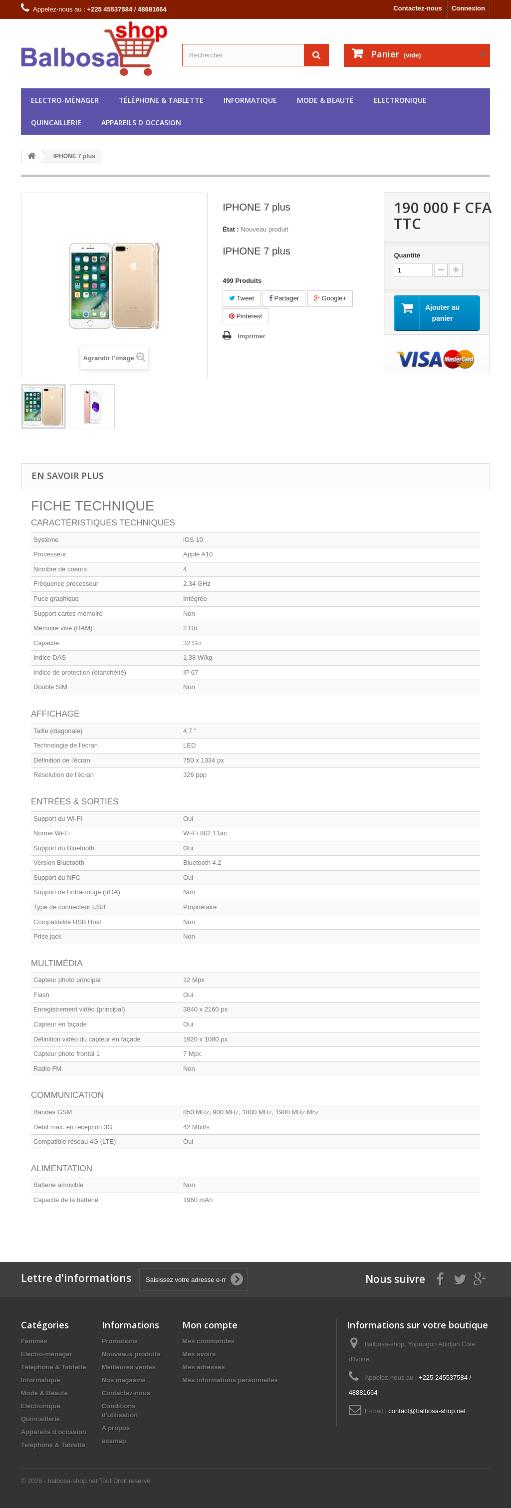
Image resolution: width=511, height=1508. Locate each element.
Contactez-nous (417, 8)
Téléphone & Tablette (161, 100)
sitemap (114, 1441)
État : (231, 229)
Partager (284, 298)
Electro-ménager (65, 100)
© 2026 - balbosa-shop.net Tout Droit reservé (85, 1481)
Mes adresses (203, 1367)
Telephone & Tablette (53, 1445)
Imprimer (251, 336)
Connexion (468, 8)
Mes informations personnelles (229, 1380)
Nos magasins (124, 1380)
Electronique (400, 100)
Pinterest (245, 316)
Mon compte (210, 1325)
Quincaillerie (56, 122)
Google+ (330, 298)
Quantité (407, 255)
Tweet (241, 298)
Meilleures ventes (129, 1367)
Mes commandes (208, 1341)
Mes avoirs (199, 1354)
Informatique (250, 100)
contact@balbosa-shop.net (427, 1411)
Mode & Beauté (325, 100)
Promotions (120, 1341)
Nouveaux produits (131, 1354)
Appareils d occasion (141, 122)
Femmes (34, 1341)
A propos (116, 1428)
